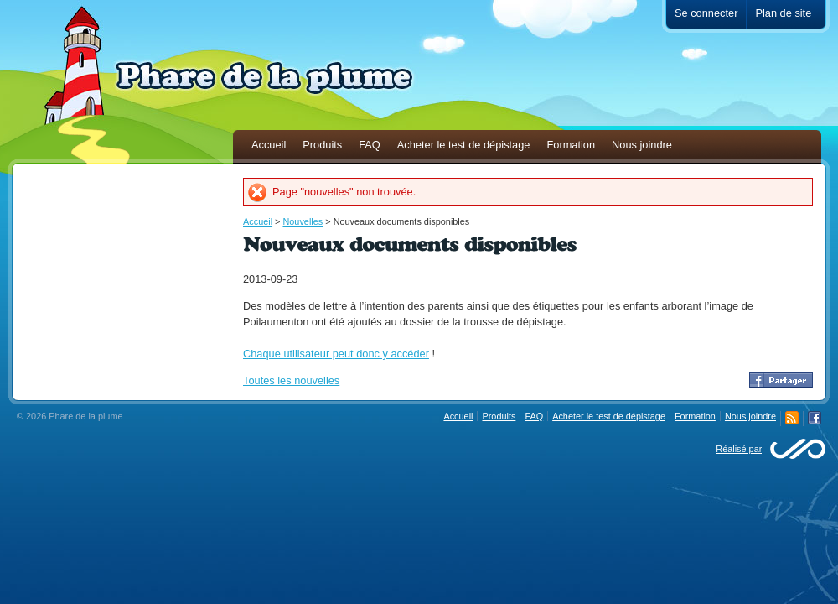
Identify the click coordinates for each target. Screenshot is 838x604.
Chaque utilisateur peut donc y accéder (336, 353)
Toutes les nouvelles (291, 380)
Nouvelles (302, 221)
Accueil (257, 221)
